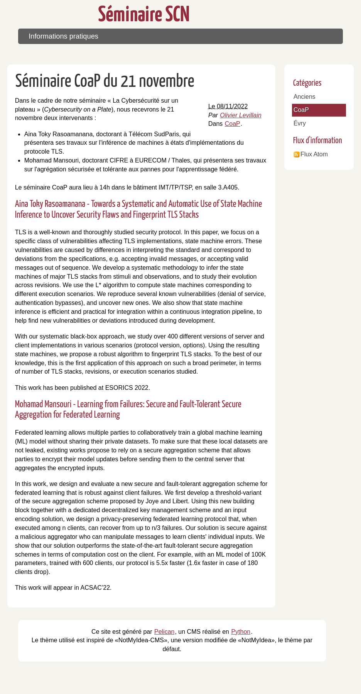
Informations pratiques (63, 36)
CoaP (232, 123)
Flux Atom (314, 154)
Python (240, 631)
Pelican (164, 631)
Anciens (304, 96)
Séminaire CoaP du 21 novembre (104, 82)
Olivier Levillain (240, 115)
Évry (300, 123)
